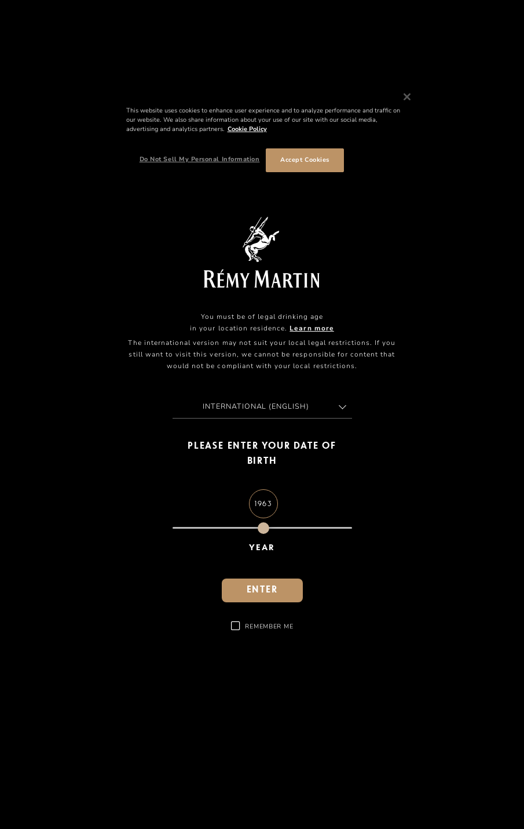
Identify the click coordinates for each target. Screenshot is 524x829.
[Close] (407, 97)
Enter (262, 590)
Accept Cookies (304, 159)
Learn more (312, 328)
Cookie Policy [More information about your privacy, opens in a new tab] (247, 129)
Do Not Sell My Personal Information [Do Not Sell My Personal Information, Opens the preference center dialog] (200, 159)
